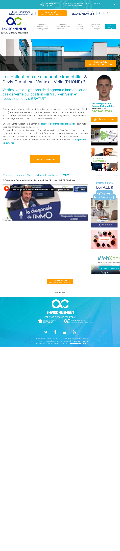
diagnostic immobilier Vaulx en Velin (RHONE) (73, 341)
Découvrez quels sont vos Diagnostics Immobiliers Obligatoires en (35, 175)
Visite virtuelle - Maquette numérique (95, 27)
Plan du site (64, 343)
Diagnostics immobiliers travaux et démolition (62, 27)
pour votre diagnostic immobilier (52, 13)
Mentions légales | (54, 343)
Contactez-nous (104, 119)
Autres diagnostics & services (79, 27)
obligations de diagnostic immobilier (52, 90)
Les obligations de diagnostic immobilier (42, 76)
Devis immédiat (45, 159)
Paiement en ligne (111, 27)
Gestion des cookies (78, 343)
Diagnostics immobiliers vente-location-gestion (41, 27)
